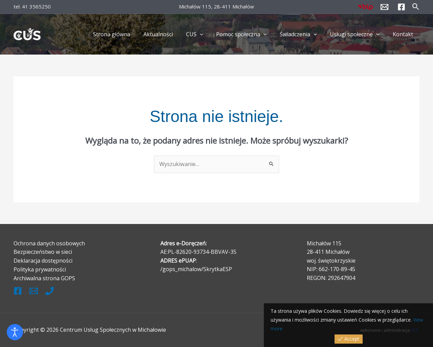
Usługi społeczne (358, 34)
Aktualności (170, 34)
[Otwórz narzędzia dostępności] (15, 332)
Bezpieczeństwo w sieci (43, 252)
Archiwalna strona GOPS (44, 278)
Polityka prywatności (40, 269)
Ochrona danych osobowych (49, 243)
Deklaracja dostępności (43, 260)
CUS (204, 34)
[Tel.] (49, 290)
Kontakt (404, 34)
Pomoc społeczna (249, 34)
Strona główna (126, 34)
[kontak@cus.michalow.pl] (33, 290)
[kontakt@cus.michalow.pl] (384, 7)
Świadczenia (304, 34)
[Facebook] (401, 7)
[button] (415, 7)
